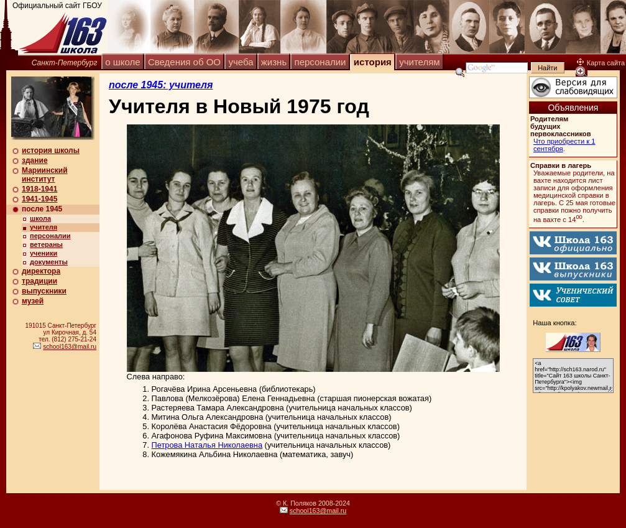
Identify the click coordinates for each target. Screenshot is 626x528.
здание (35, 160)
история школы (51, 150)
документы (49, 262)
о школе (122, 62)
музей (33, 301)
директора (41, 271)
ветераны (46, 244)
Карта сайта (601, 63)
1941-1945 (39, 199)
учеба (240, 62)
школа (40, 218)
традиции (39, 281)
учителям (419, 62)
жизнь (274, 62)
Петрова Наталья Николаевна (207, 445)
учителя (43, 227)
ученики (43, 253)
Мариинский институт (45, 174)
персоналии (320, 62)
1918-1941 (39, 189)
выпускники (44, 291)
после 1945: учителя (161, 85)
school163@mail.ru (69, 346)
